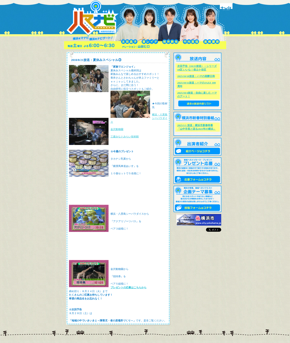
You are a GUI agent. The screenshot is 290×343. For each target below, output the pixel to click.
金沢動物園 (117, 129)
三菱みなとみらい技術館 (125, 136)
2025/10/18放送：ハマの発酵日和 (196, 76)
